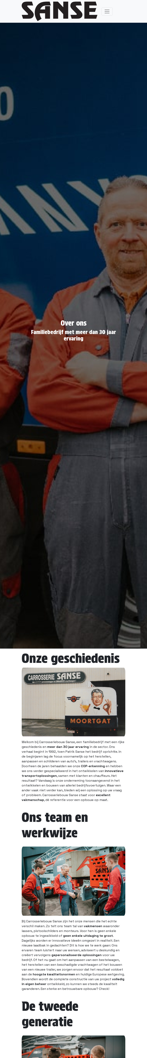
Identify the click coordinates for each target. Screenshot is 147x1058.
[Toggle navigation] (107, 11)
